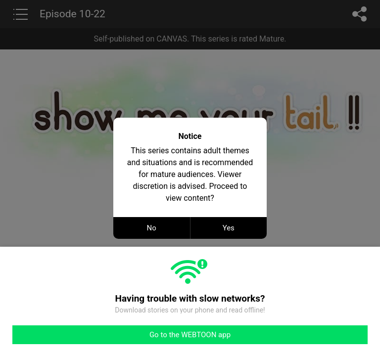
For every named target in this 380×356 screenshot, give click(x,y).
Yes (229, 227)
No (151, 227)
